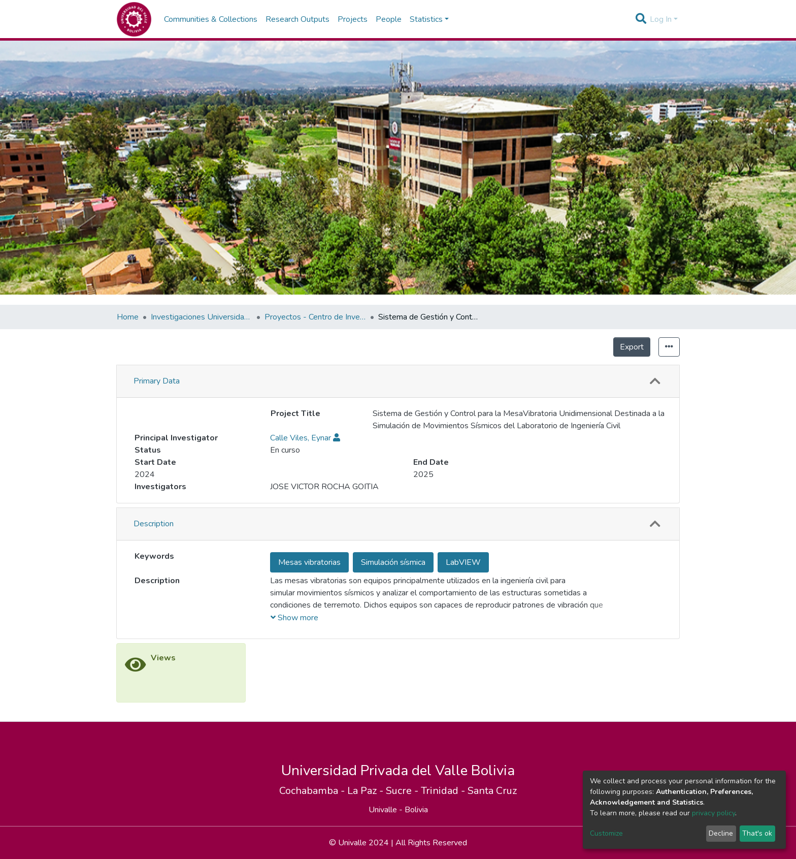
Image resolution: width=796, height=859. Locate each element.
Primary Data (157, 381)
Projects (353, 19)
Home (128, 317)
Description (154, 581)
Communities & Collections (210, 19)
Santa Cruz (492, 848)
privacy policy (713, 813)
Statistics (629, 347)
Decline (721, 833)
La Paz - (366, 848)
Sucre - (403, 848)
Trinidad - (444, 848)
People (389, 19)
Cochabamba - (313, 848)
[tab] (398, 381)
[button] (654, 381)
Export (586, 347)
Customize (606, 833)
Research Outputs (297, 19)
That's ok (757, 833)
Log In (661, 19)
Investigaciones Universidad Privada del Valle (201, 317)
